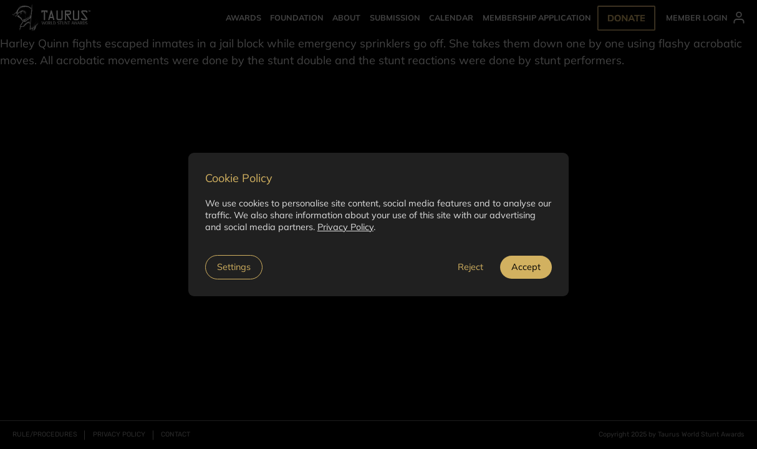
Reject (470, 267)
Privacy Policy (345, 227)
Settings (234, 267)
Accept (526, 267)
